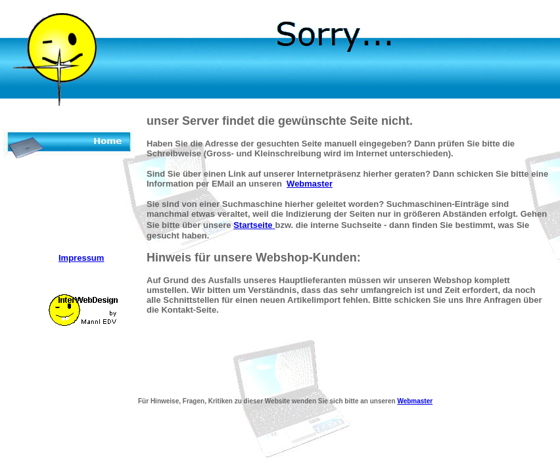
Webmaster (310, 184)
